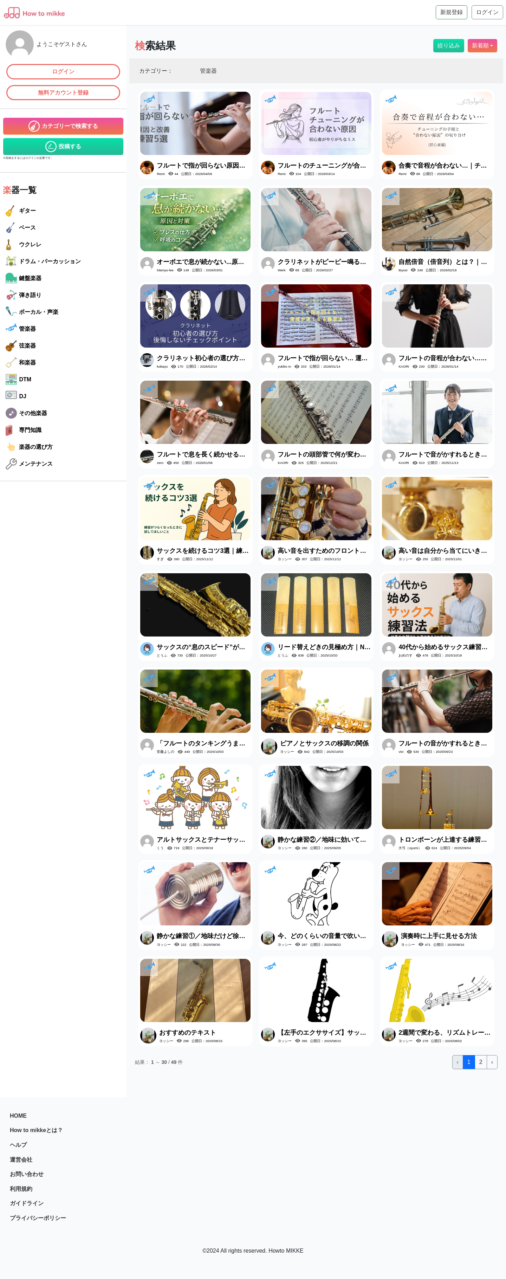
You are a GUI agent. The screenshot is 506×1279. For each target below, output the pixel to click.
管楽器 (21, 329)
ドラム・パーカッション (43, 261)
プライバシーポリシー (38, 1218)
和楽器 (21, 362)
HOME (18, 1116)
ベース (21, 227)
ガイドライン (27, 1203)
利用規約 (21, 1189)
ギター (21, 211)
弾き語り (23, 295)
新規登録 (451, 12)
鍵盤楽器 (23, 278)
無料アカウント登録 (63, 93)
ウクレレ (23, 244)
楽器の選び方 (29, 447)
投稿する (63, 146)
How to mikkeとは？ (36, 1130)
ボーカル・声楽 (32, 312)
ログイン (63, 72)
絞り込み (448, 46)
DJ (16, 396)
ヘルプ (18, 1145)
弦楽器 (21, 345)
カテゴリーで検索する (63, 126)
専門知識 (23, 430)
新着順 (480, 46)
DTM (18, 379)
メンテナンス (29, 464)
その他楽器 (26, 413)
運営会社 (21, 1160)
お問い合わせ (27, 1174)
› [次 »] (492, 1062)
